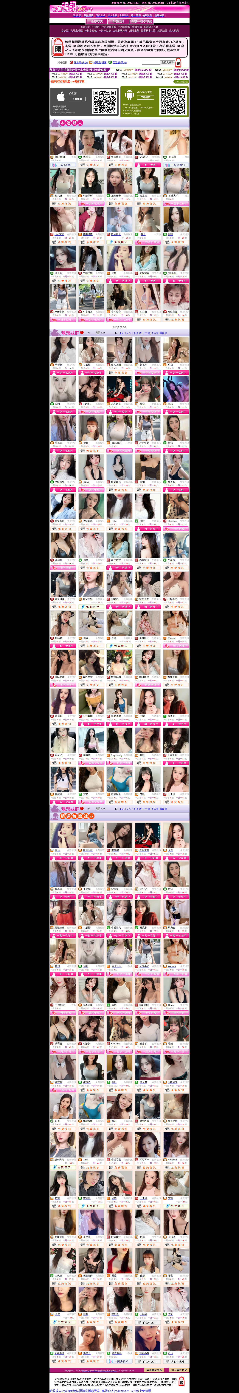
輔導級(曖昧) (100, 62)
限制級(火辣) (81, 62)
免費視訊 (99, 157)
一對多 (72, 157)
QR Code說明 (181, 81)
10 (140, 332)
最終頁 (163, 332)
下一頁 (146, 332)
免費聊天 (156, 157)
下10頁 (155, 332)
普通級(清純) (120, 62)
